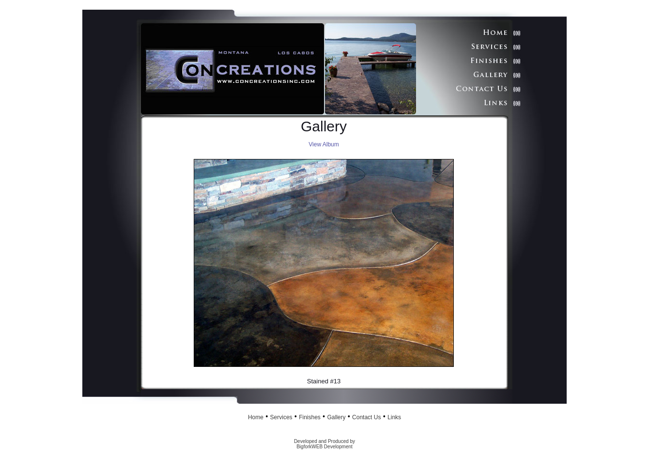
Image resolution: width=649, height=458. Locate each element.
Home (255, 417)
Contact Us (366, 417)
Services (281, 417)
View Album (324, 144)
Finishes (310, 417)
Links (394, 417)
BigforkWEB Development (324, 446)
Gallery (336, 417)
